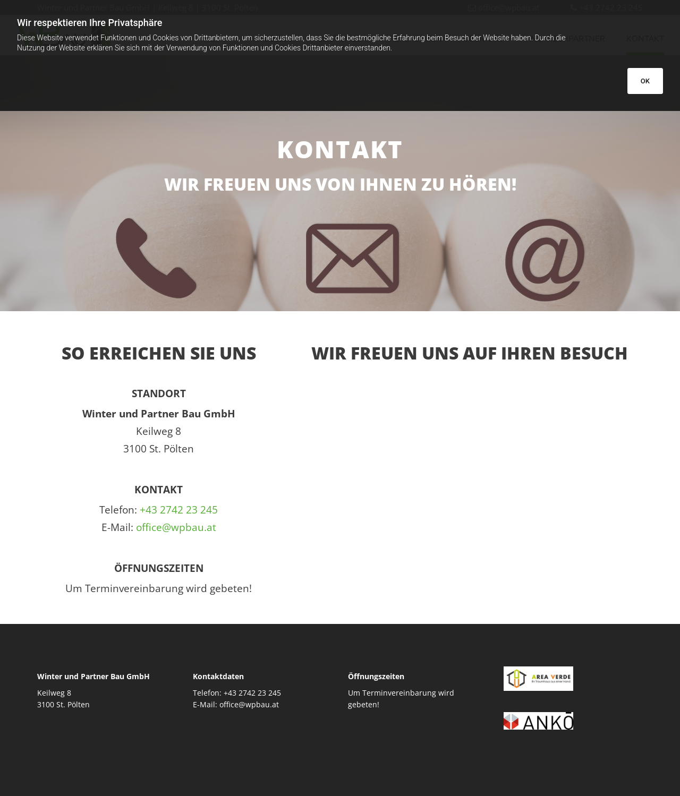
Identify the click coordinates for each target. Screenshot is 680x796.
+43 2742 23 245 (179, 510)
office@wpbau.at (176, 527)
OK (645, 81)
